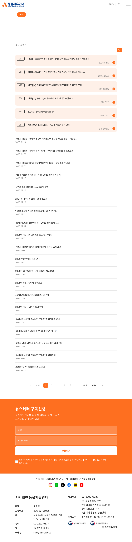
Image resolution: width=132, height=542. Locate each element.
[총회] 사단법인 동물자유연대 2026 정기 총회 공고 (37, 220)
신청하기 (66, 448)
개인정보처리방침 (87, 476)
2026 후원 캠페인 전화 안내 (27, 256)
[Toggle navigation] (128, 4)
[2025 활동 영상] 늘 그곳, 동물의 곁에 (31, 184)
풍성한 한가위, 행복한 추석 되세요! (30, 364)
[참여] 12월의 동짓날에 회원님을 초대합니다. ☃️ (36, 328)
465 (85, 382)
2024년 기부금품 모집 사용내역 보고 (31, 196)
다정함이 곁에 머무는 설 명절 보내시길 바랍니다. (36, 208)
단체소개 (40, 476)
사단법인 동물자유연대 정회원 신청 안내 (32, 292)
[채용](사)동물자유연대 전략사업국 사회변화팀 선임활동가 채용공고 (56, 69)
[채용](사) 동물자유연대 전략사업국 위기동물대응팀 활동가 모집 (55, 82)
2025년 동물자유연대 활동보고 (28, 280)
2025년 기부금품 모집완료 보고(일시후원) (33, 232)
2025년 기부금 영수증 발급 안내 (41, 109)
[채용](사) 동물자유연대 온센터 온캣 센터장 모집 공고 (50, 95)
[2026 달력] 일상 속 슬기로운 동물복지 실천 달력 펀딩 (38, 340)
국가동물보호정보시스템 (57, 476)
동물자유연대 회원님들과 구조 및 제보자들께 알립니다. (51, 122)
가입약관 (74, 476)
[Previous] (94, 382)
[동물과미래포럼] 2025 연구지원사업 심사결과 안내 (37, 316)
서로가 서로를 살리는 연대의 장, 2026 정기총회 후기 (38, 172)
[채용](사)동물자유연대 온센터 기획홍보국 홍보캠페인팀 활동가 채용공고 (58, 56)
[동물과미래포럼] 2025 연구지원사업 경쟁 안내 (35, 352)
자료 (21, 14)
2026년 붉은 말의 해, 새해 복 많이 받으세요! (34, 268)
